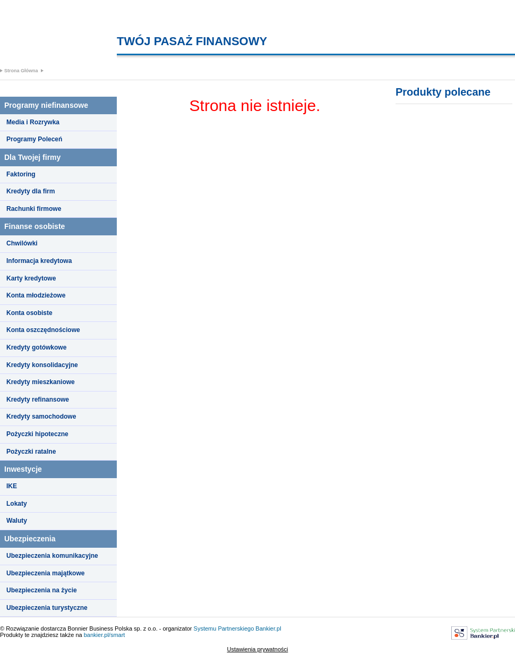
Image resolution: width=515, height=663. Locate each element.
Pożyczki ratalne (31, 451)
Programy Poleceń (34, 139)
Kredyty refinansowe (37, 399)
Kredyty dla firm (30, 191)
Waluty (16, 520)
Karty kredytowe (31, 278)
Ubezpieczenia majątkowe (45, 573)
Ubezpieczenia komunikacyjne (52, 555)
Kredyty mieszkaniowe (40, 382)
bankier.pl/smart (104, 635)
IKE (11, 486)
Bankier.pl (268, 628)
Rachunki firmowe (33, 208)
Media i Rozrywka (32, 122)
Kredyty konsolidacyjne (42, 365)
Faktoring (21, 174)
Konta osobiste (29, 313)
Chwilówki (22, 243)
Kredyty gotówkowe (36, 347)
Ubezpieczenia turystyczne (47, 607)
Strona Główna (21, 70)
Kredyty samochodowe (41, 416)
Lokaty (16, 503)
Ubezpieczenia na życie (41, 590)
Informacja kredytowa (39, 261)
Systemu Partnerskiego (224, 628)
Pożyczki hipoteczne (37, 434)
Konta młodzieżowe (35, 295)
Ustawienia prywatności (257, 649)
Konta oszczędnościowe (43, 330)
